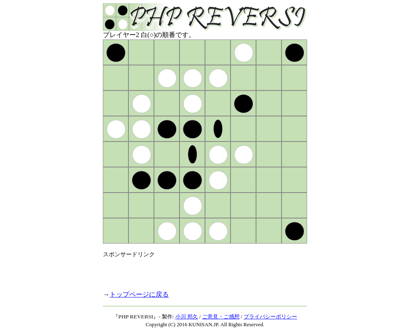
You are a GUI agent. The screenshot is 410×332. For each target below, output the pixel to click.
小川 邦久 (186, 317)
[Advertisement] (199, 270)
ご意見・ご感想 (221, 317)
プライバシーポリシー (270, 317)
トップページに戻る (139, 294)
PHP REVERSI (135, 317)
